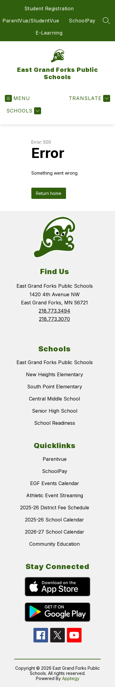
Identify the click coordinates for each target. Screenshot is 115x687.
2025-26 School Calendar (54, 520)
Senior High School (54, 411)
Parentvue (55, 459)
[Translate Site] (88, 98)
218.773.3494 (54, 311)
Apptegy (70, 678)
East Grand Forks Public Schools (54, 362)
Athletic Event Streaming (54, 495)
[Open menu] (17, 98)
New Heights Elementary (54, 374)
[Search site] (106, 20)
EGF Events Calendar (54, 483)
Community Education (54, 544)
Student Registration (49, 8)
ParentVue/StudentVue (30, 21)
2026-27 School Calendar (54, 532)
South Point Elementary (54, 387)
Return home (48, 193)
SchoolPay (82, 21)
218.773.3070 (54, 319)
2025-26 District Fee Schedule (54, 507)
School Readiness (54, 423)
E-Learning (49, 33)
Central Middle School (54, 399)
